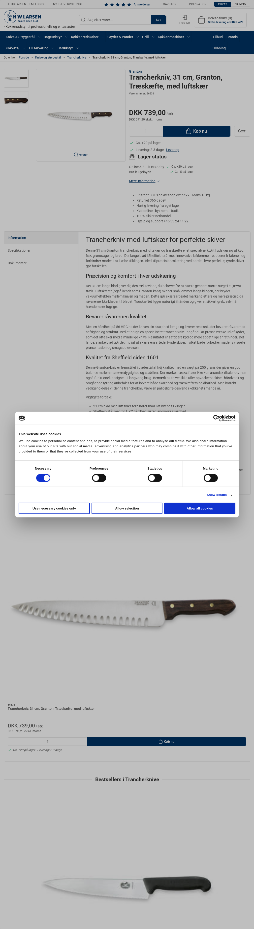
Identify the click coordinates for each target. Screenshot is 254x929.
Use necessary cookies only (54, 508)
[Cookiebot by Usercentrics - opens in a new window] (213, 418)
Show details (217, 495)
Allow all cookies (200, 508)
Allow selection (127, 508)
